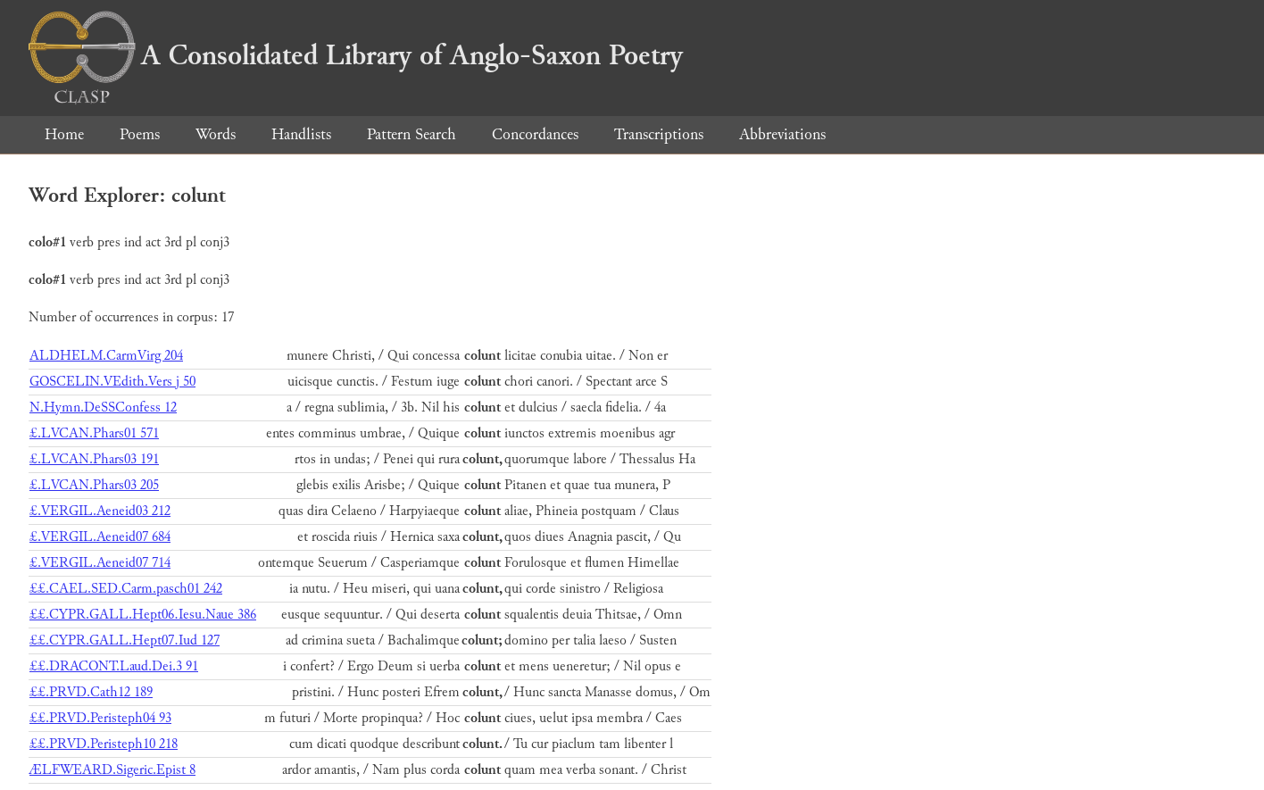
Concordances (535, 134)
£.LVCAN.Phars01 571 (94, 433)
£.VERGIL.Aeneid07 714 (99, 563)
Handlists (301, 134)
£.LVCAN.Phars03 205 (94, 485)
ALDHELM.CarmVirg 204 (106, 355)
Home (64, 134)
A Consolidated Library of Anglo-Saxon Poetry (356, 55)
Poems (140, 134)
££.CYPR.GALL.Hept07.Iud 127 (124, 640)
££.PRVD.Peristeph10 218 (103, 744)
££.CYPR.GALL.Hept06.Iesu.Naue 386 (142, 614)
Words (215, 134)
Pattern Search (411, 134)
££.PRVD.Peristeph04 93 (100, 718)
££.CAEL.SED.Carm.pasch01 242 (125, 588)
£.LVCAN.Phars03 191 (94, 459)
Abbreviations (782, 134)
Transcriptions (658, 134)
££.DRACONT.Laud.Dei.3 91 (113, 666)
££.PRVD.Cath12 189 (91, 692)
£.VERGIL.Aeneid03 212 (99, 511)
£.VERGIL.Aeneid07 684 (99, 537)
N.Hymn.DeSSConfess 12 (103, 407)
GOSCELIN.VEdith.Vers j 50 (112, 381)
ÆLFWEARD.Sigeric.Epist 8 (112, 770)
